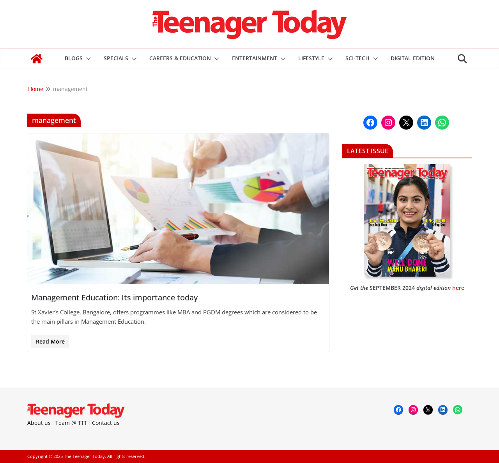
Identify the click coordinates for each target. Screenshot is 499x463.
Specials (116, 58)
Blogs (74, 58)
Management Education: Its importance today (114, 297)
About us (39, 422)
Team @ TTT (71, 422)
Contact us (106, 422)
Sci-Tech (357, 58)
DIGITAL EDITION (413, 58)
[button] (87, 59)
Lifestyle (311, 58)
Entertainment (254, 58)
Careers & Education (180, 58)
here (458, 287)
